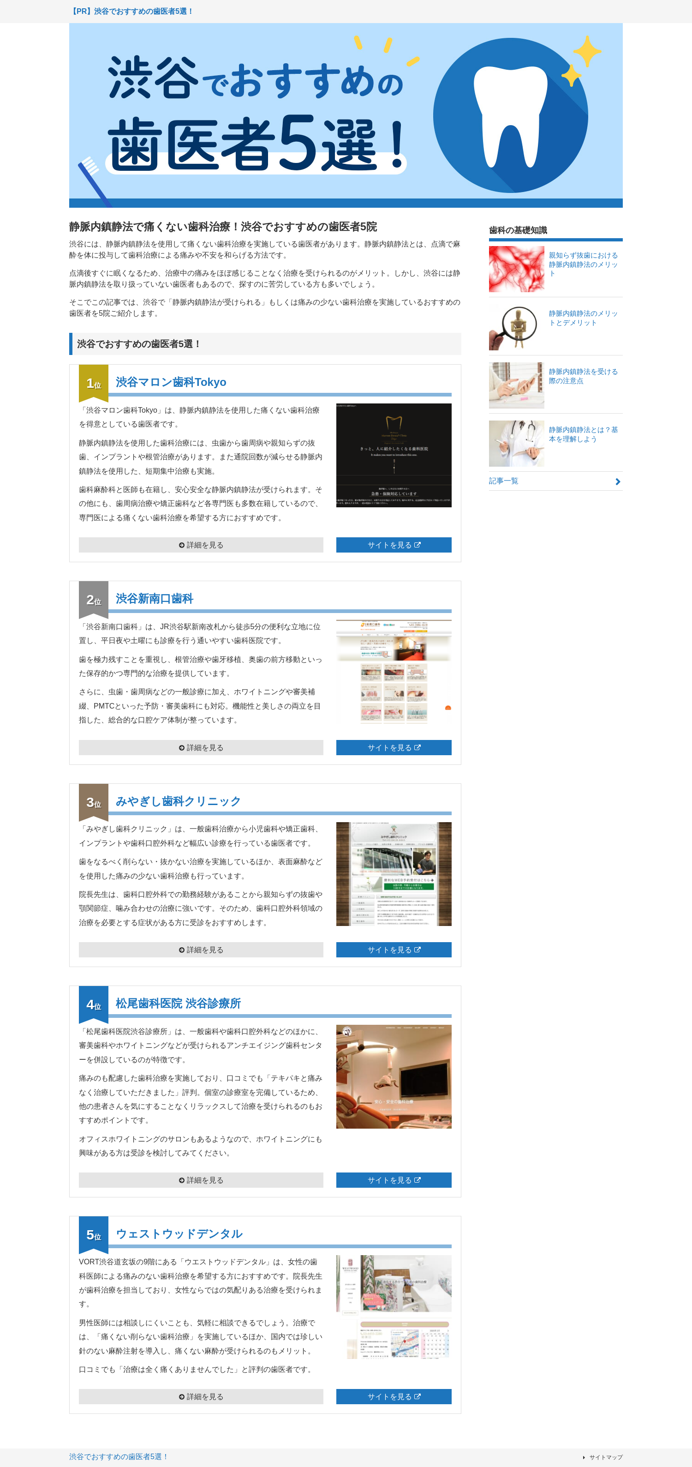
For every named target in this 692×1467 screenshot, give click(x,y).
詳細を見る (205, 545)
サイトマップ (606, 1457)
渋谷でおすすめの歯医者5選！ (119, 1457)
